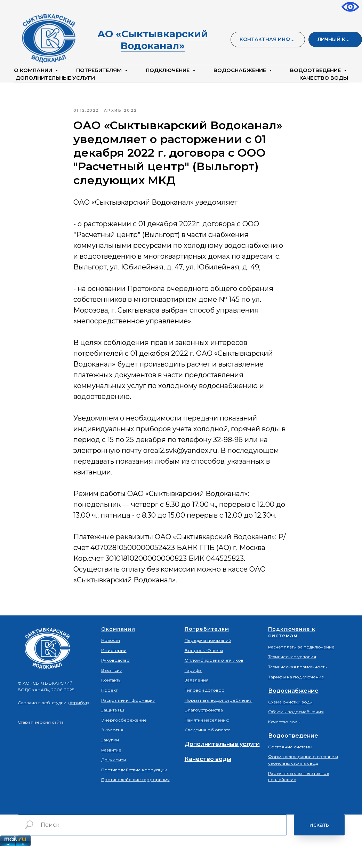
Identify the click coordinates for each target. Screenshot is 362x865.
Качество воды (208, 776)
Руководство (115, 677)
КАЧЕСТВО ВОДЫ (323, 77)
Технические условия (292, 674)
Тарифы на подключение (296, 694)
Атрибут (78, 720)
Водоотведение (293, 753)
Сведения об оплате (208, 747)
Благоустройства (204, 727)
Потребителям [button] (99, 70)
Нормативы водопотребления (218, 717)
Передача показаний (208, 657)
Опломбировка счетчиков (214, 677)
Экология (112, 747)
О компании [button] (34, 70)
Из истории (114, 667)
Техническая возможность (297, 684)
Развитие (111, 767)
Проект (109, 707)
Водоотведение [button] (316, 70)
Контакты (111, 697)
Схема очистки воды (290, 719)
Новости (110, 657)
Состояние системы (290, 764)
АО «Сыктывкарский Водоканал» (152, 40)
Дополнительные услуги (55, 77)
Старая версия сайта (41, 739)
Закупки (110, 757)
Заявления (197, 697)
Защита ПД (112, 727)
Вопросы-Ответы (204, 667)
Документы (113, 777)
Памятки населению (207, 737)
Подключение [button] (168, 70)
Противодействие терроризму (135, 797)
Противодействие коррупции (134, 786)
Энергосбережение (124, 737)
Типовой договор (205, 707)
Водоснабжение (293, 708)
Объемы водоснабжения (296, 729)
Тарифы (193, 687)
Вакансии (111, 687)
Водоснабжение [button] (240, 70)
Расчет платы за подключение (301, 664)
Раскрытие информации (128, 717)
